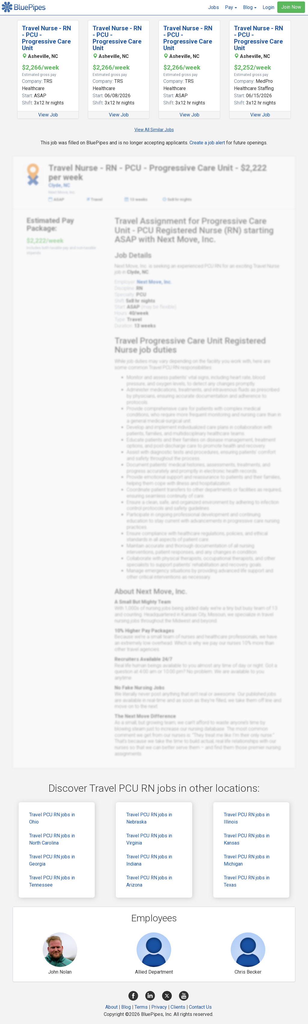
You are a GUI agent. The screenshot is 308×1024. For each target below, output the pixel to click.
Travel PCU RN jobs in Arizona (149, 881)
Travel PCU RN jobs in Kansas (247, 839)
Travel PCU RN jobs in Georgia (52, 860)
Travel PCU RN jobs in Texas (247, 881)
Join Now (291, 7)
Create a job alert (207, 143)
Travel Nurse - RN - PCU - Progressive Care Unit (46, 38)
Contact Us (200, 1007)
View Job (48, 115)
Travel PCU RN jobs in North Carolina (52, 839)
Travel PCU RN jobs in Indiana (149, 860)
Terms (141, 1007)
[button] (231, 7)
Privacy (159, 1007)
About (111, 1007)
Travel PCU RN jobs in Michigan (247, 860)
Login (268, 7)
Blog (126, 1007)
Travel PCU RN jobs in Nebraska (149, 818)
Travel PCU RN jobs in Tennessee (52, 881)
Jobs (213, 7)
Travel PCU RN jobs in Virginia (149, 839)
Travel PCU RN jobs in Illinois (247, 818)
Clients (178, 1007)
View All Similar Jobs (154, 129)
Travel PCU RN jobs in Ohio (52, 818)
